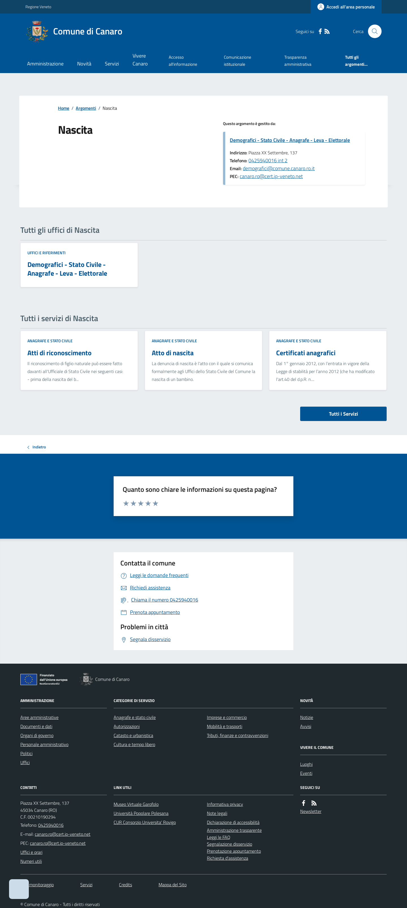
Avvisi (305, 726)
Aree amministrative (39, 717)
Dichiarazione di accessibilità (233, 822)
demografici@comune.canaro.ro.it (279, 168)
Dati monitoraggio (37, 884)
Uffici (25, 762)
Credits (125, 884)
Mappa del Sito (173, 884)
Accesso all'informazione (183, 60)
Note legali (217, 813)
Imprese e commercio (227, 717)
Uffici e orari (31, 852)
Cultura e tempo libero (134, 744)
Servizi (112, 63)
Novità (84, 63)
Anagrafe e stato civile (50, 341)
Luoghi (306, 764)
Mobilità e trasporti (224, 726)
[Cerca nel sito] (372, 31)
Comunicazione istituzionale (237, 60)
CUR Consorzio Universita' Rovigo (145, 822)
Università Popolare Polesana (141, 813)
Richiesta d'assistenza (227, 858)
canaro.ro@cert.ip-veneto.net (271, 176)
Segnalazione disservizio (229, 844)
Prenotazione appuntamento (234, 851)
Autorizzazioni (127, 726)
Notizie (306, 717)
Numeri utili (31, 861)
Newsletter (310, 811)
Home (63, 108)
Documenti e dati (36, 726)
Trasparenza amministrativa (297, 60)
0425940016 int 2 (267, 160)
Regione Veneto (38, 7)
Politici (26, 753)
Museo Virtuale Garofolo (136, 804)
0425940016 (51, 825)
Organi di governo (36, 735)
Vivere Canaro (140, 59)
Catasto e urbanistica (133, 735)
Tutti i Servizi (343, 414)
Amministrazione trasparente (234, 830)
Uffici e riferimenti (46, 253)
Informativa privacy (225, 804)
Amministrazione (45, 63)
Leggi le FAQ (218, 837)
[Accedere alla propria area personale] (346, 7)
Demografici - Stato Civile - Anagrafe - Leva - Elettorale (290, 140)
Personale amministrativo (44, 744)
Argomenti (86, 108)
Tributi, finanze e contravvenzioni (237, 735)
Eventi (306, 773)
